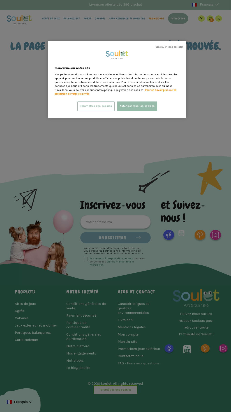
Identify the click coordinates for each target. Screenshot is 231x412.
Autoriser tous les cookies (137, 106)
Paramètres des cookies (96, 106)
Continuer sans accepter (169, 46)
